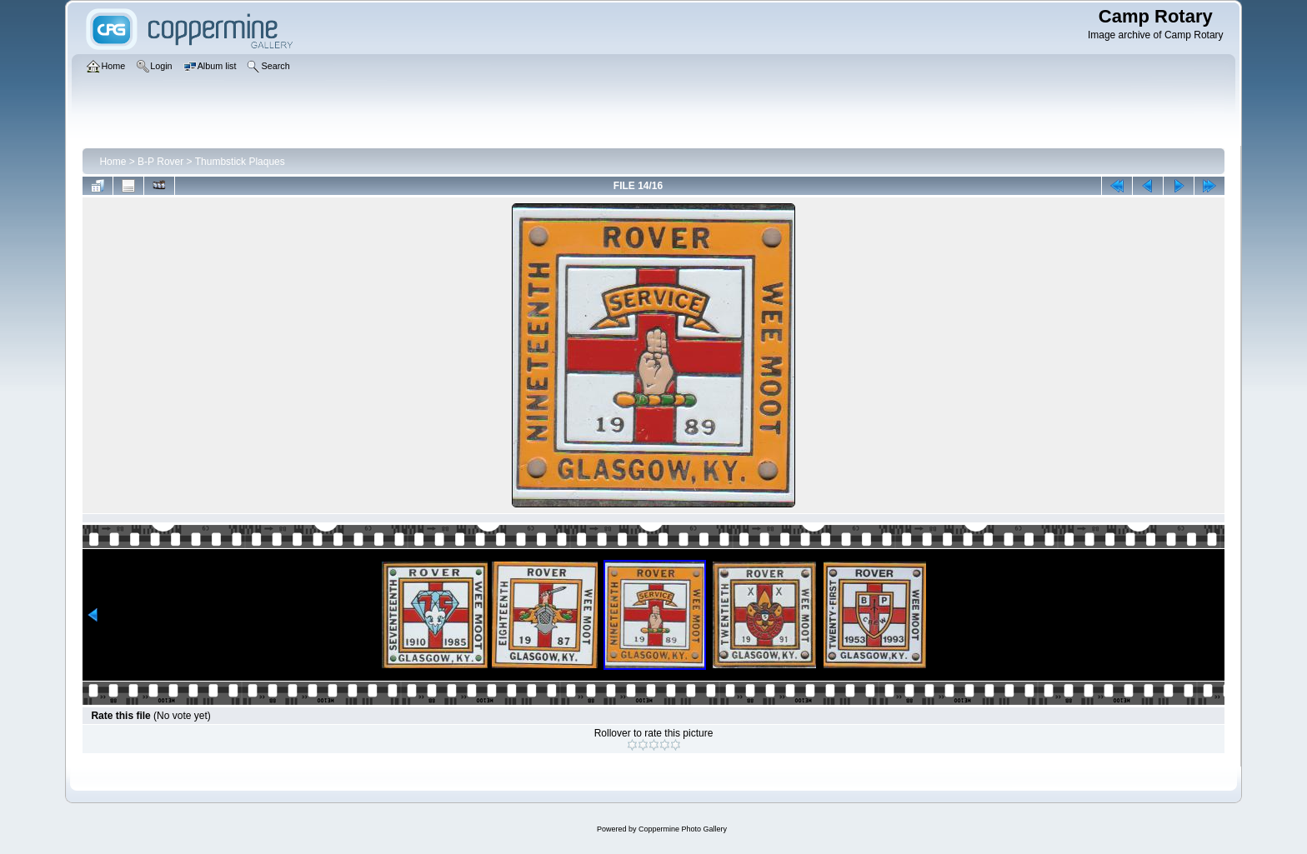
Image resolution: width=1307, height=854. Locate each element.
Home (112, 161)
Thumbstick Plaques (240, 161)
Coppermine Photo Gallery (682, 829)
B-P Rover (160, 161)
